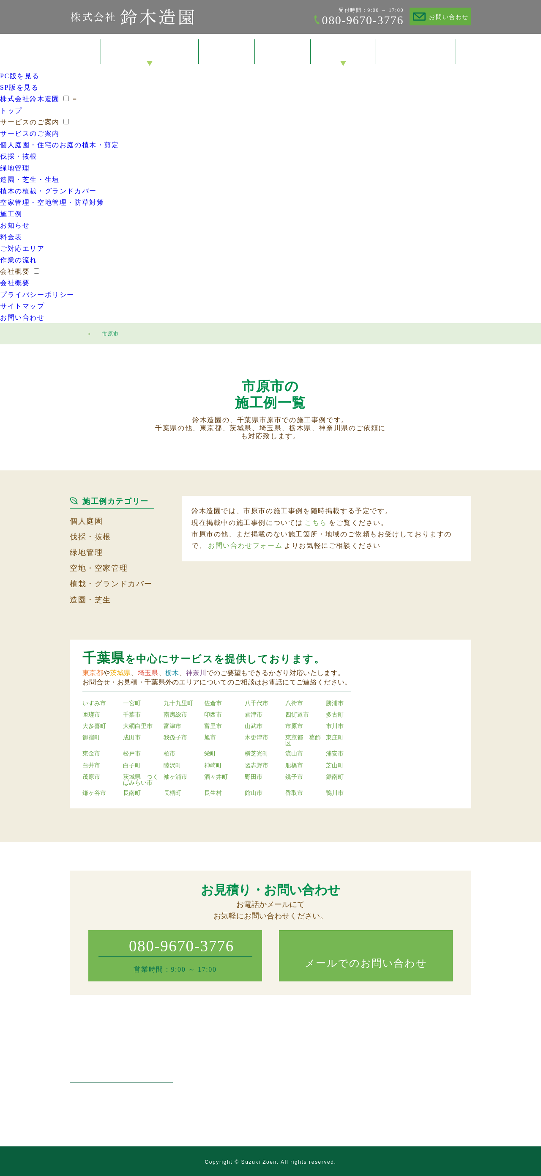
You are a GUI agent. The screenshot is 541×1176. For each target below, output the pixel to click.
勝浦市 (335, 703)
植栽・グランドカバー (111, 584)
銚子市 (294, 777)
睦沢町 (172, 766)
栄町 (210, 754)
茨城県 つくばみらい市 (140, 780)
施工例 (226, 52)
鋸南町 (335, 777)
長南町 (132, 793)
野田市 (253, 777)
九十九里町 (178, 703)
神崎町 (213, 766)
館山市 (253, 793)
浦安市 (335, 754)
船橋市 (294, 766)
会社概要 (342, 52)
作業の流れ (18, 260)
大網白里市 (138, 726)
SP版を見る (19, 87)
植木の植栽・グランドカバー (48, 191)
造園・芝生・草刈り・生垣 (253, 1096)
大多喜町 (94, 726)
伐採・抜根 (18, 156)
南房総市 (175, 715)
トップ (85, 51)
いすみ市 (94, 703)
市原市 (294, 726)
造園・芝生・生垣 (30, 179)
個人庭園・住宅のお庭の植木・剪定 (59, 144)
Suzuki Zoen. (260, 1162)
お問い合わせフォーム (245, 545)
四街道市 (297, 715)
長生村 (213, 793)
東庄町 (335, 738)
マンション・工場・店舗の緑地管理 (265, 1085)
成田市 (132, 738)
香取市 (294, 793)
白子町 (132, 766)
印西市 (213, 715)
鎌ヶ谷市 (94, 793)
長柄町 (172, 793)
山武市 (253, 726)
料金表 (282, 52)
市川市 (335, 726)
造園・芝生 (90, 600)
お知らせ (15, 225)
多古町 (335, 715)
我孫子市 (175, 738)
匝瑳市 (91, 715)
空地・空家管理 (99, 568)
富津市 (172, 726)
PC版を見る (19, 76)
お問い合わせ (449, 17)
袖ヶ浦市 (175, 777)
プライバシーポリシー (37, 294)
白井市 (91, 766)
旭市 (210, 738)
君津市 (253, 715)
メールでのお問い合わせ (366, 963)
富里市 (213, 726)
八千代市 (256, 703)
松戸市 (132, 754)
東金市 (91, 754)
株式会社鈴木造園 (132, 16)
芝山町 (335, 766)
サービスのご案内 (150, 52)
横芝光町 (256, 754)
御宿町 (91, 738)
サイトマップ (22, 306)
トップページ (74, 332)
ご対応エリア (22, 248)
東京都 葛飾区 (303, 741)
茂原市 (91, 777)
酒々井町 (216, 777)
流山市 (294, 754)
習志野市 (256, 766)
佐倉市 (213, 703)
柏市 (169, 754)
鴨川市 (335, 793)
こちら (316, 522)
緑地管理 (15, 168)
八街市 (294, 703)
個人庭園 (86, 521)
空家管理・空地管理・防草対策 (52, 202)
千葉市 (132, 715)
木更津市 (256, 738)
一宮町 (132, 703)
